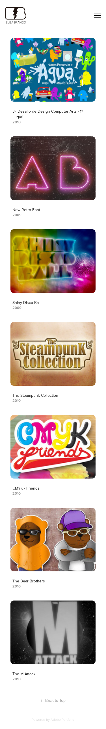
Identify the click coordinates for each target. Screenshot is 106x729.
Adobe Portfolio (62, 719)
